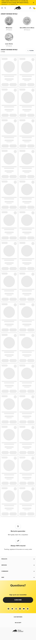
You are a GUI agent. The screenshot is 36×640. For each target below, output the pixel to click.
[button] (18, 559)
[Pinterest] (27, 608)
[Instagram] (16, 608)
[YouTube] (23, 608)
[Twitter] (12, 608)
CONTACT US (13, 4)
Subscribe (18, 600)
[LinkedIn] (20, 608)
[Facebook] (8, 608)
